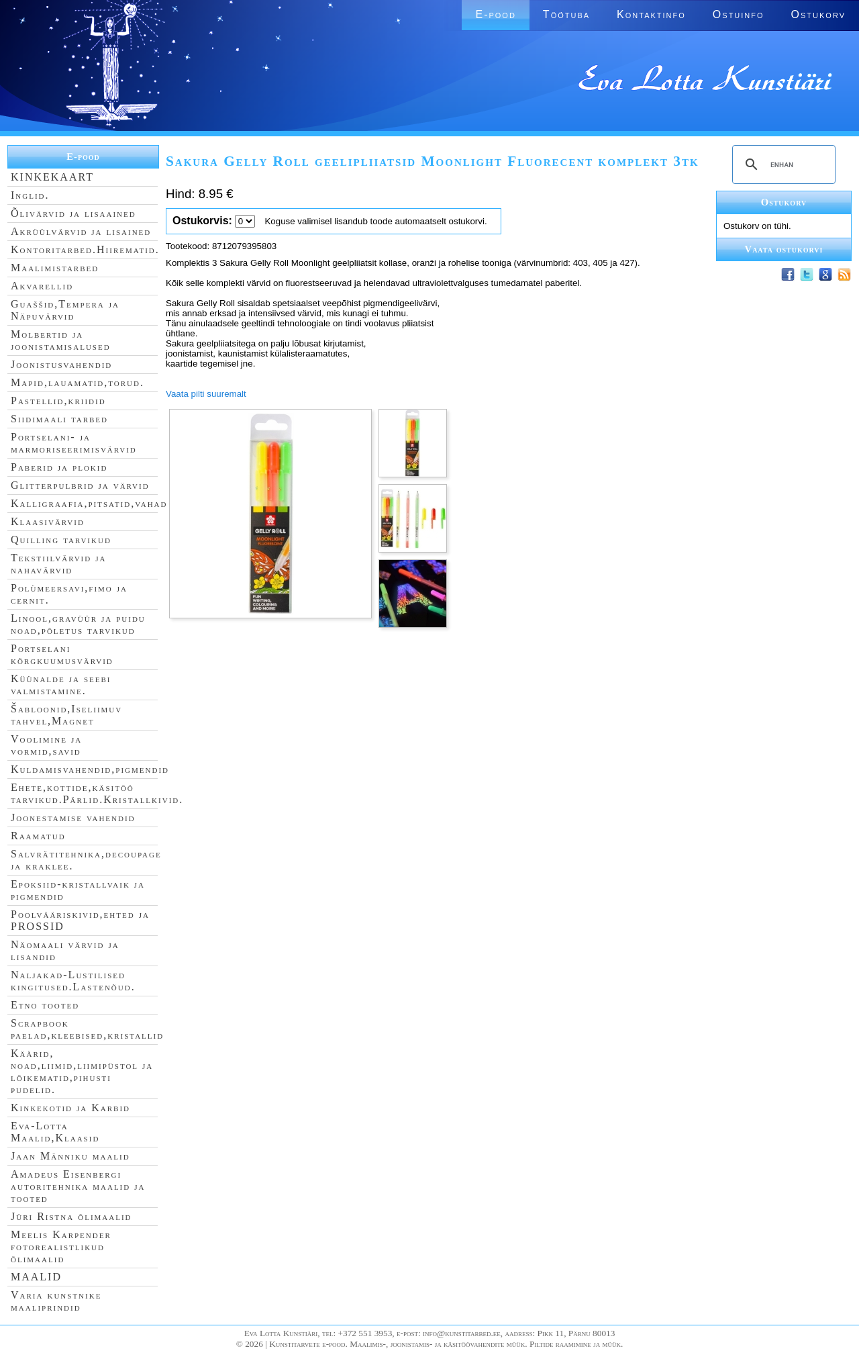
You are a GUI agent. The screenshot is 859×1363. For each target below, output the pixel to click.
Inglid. (30, 195)
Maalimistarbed (55, 267)
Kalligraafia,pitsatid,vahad (89, 503)
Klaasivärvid (48, 521)
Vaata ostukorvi (784, 249)
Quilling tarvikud (61, 539)
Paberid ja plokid (59, 467)
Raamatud (38, 835)
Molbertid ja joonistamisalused (61, 340)
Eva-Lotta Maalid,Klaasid (55, 1131)
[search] (781, 164)
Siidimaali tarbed (59, 418)
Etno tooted (45, 1004)
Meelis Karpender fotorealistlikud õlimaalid (61, 1246)
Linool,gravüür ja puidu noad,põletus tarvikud (78, 624)
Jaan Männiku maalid (70, 1156)
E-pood (495, 14)
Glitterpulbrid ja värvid (80, 485)
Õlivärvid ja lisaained (73, 213)
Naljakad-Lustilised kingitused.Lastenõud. (73, 980)
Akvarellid (42, 285)
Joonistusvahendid (61, 364)
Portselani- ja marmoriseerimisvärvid (74, 443)
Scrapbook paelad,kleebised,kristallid (87, 1029)
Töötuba (566, 14)
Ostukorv (818, 14)
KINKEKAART (52, 177)
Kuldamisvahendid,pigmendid (90, 769)
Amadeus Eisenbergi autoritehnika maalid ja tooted (78, 1186)
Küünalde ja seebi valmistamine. (61, 684)
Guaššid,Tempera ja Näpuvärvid (65, 310)
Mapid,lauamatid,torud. (77, 382)
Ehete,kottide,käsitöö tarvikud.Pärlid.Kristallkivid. (97, 793)
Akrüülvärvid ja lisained (81, 231)
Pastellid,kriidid (58, 400)
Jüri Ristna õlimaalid (71, 1216)
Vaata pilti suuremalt (206, 394)
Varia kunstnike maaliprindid (56, 1301)
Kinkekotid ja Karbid (70, 1107)
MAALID (36, 1276)
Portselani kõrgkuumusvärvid (62, 654)
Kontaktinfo (651, 14)
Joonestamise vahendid (73, 817)
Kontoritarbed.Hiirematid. (85, 249)
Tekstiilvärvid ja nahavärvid (58, 563)
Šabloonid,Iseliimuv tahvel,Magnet (66, 714)
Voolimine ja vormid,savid (46, 745)
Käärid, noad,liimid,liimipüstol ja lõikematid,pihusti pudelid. (82, 1071)
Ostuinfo (738, 14)
